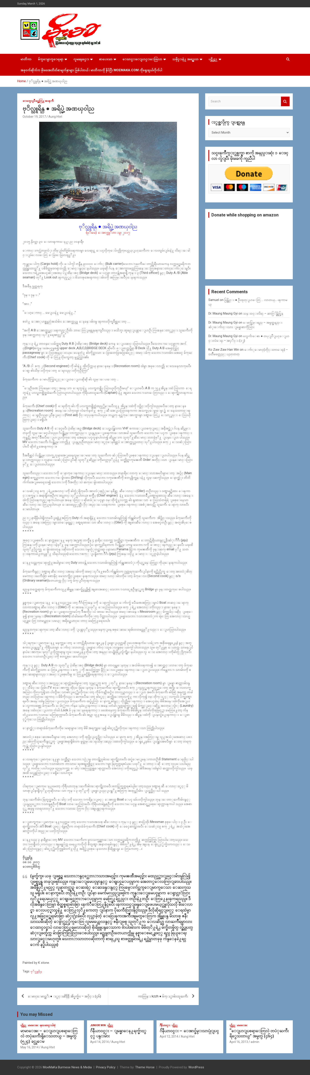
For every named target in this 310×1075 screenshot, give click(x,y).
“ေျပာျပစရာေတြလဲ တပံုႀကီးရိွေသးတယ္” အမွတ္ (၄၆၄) (259, 1033)
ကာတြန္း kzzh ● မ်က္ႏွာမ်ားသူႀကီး (163, 996)
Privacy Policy (105, 1067)
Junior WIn (98, 1025)
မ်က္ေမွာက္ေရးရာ (50, 59)
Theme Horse (145, 1067)
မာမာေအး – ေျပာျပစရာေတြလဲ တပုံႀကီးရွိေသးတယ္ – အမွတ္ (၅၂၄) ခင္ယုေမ (49, 1036)
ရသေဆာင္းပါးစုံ (47, 1025)
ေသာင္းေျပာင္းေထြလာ (142, 59)
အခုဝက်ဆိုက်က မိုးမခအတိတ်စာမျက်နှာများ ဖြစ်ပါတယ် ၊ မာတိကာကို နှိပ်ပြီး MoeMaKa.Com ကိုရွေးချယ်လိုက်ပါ (91, 70)
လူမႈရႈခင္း (81, 59)
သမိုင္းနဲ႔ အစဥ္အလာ (185, 59)
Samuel (213, 300)
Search (285, 101)
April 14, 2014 (99, 1042)
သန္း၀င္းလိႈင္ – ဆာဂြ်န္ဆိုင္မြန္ (263, 313)
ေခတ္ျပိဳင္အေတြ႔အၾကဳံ (38, 100)
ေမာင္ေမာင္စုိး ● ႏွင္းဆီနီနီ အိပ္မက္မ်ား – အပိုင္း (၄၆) (64, 996)
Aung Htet (55, 116)
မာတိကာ (25, 59)
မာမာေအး (33, 1025)
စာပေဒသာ (105, 59)
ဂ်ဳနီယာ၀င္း (165, 1025)
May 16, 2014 (29, 1047)
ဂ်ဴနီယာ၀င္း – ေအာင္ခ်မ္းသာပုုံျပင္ (189, 1030)
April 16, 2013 (238, 1042)
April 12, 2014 (169, 1036)
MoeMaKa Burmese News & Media (67, 1067)
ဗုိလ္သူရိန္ (36, 971)
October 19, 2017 (34, 116)
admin (255, 1042)
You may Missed (36, 1014)
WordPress (196, 1067)
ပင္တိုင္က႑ (213, 59)
